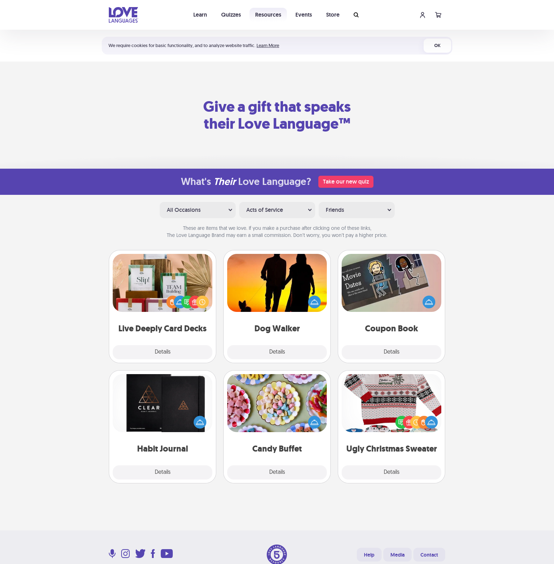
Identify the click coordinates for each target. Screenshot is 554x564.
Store (333, 14)
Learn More (268, 45)
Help (369, 555)
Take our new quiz (346, 181)
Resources (268, 14)
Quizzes (231, 14)
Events (303, 14)
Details (163, 352)
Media (397, 555)
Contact (429, 555)
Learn (200, 14)
